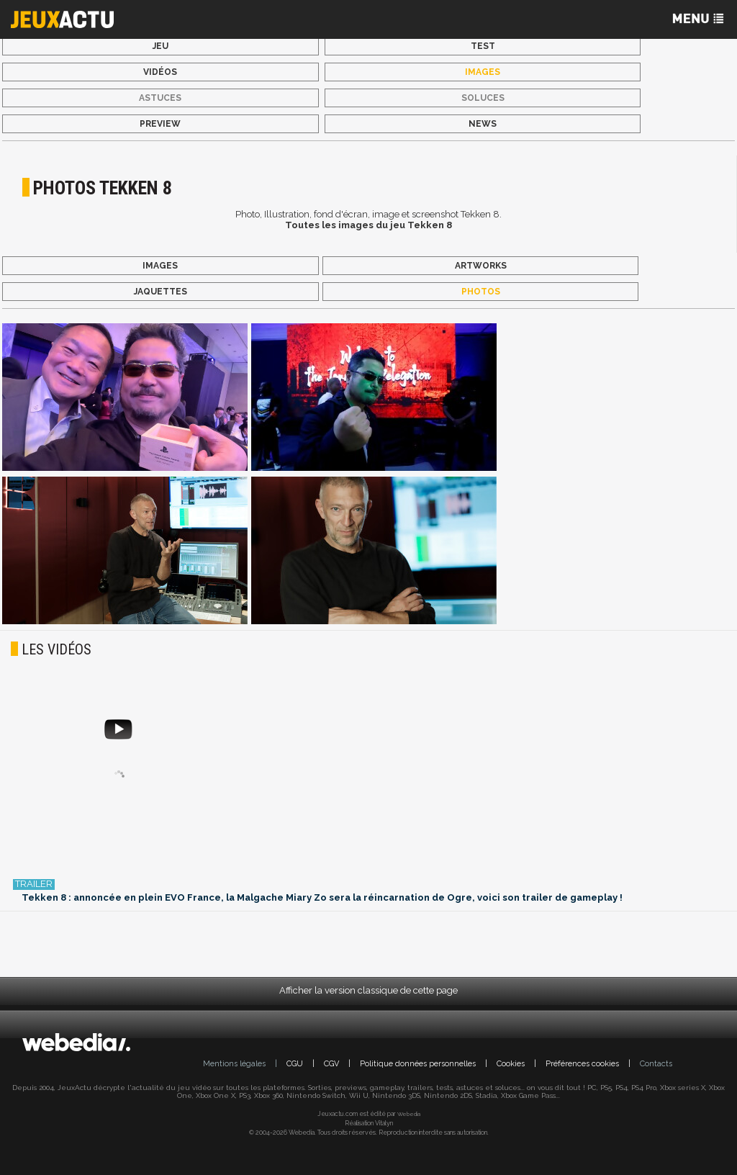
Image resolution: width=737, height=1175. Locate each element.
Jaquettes (160, 292)
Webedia (408, 1113)
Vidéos (160, 72)
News (483, 124)
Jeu (160, 46)
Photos (480, 292)
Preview (160, 124)
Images (482, 72)
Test (483, 46)
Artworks (481, 266)
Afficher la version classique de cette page (368, 990)
